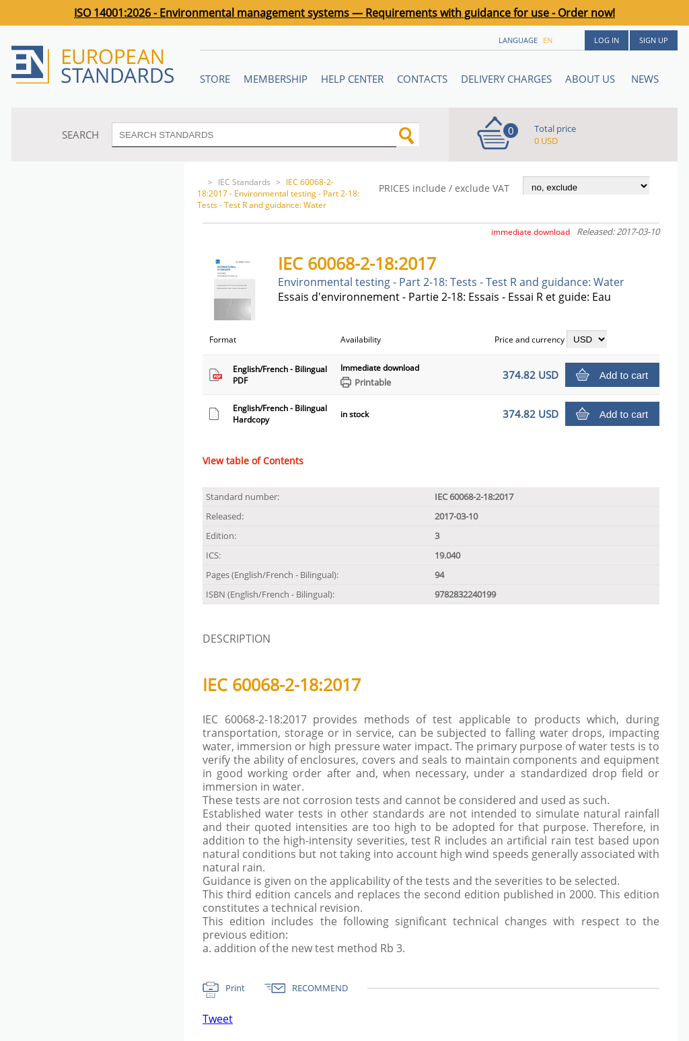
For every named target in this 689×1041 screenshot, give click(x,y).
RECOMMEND (320, 988)
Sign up (653, 40)
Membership (275, 78)
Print (235, 988)
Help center (352, 78)
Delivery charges (506, 78)
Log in (606, 40)
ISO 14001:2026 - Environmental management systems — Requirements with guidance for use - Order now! (344, 12)
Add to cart (624, 375)
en (547, 40)
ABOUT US (591, 78)
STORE (215, 78)
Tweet (218, 1018)
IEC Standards (244, 182)
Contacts (422, 78)
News (645, 78)
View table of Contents (253, 460)
